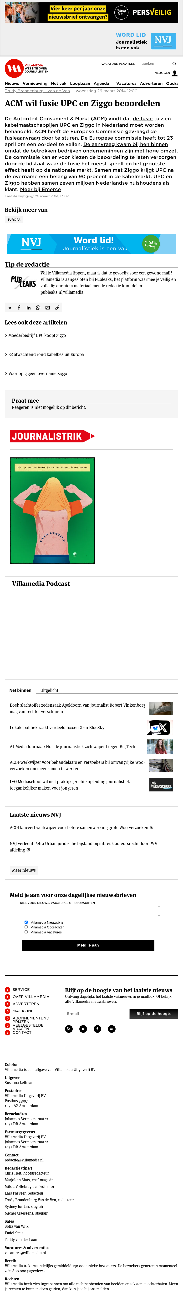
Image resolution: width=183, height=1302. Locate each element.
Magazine (23, 1011)
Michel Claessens (19, 1213)
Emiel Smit (14, 1233)
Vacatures (126, 83)
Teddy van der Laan (21, 1239)
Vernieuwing (35, 83)
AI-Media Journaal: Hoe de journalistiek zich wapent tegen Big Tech (72, 746)
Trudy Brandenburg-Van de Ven (30, 1199)
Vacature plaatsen (118, 64)
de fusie (143, 119)
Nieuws (12, 83)
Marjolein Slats (17, 1179)
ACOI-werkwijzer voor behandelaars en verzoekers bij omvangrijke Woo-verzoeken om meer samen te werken (77, 765)
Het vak (58, 83)
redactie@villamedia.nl (24, 1160)
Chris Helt (13, 1173)
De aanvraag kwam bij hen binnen (125, 144)
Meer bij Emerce (40, 189)
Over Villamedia (31, 997)
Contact (22, 1032)
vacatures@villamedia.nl (25, 1252)
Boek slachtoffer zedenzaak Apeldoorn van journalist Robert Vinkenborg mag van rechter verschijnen (77, 708)
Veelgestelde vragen (28, 1027)
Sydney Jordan (17, 1206)
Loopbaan (80, 83)
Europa (13, 219)
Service (21, 990)
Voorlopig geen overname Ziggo (37, 373)
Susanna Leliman (19, 1082)
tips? (26, 1168)
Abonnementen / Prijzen (31, 1020)
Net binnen (20, 690)
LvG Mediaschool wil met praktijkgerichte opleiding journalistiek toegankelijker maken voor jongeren (70, 785)
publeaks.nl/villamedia (62, 292)
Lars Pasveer (15, 1193)
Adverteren (151, 83)
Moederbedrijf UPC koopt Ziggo (37, 335)
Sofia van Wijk (17, 1226)
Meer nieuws (24, 870)
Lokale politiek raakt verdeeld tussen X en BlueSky (57, 727)
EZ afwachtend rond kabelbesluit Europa (46, 354)
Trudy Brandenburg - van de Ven (37, 91)
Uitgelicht (49, 690)
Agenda (101, 83)
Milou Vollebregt (19, 1186)
